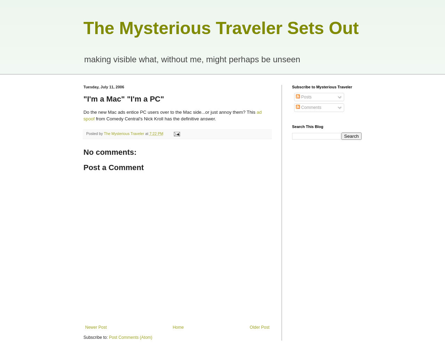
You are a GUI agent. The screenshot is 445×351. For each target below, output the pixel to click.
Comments (308, 107)
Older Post (259, 327)
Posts (304, 97)
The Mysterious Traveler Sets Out (221, 28)
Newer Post (96, 327)
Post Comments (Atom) (130, 337)
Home (178, 327)
